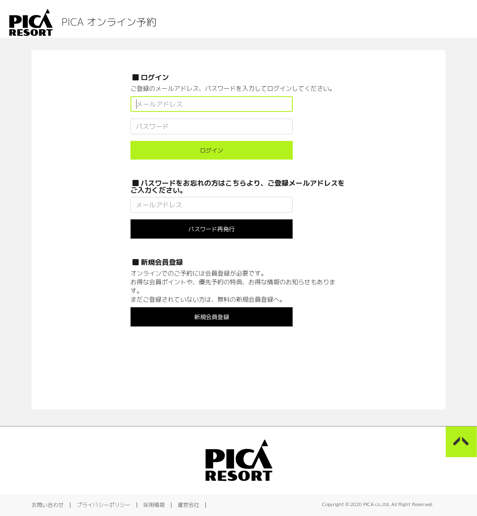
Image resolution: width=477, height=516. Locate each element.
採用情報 (154, 505)
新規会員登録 (211, 317)
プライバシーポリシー (103, 505)
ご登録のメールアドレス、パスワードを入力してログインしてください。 (232, 88)
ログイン (211, 150)
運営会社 (188, 505)
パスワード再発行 (211, 229)
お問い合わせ (47, 505)
